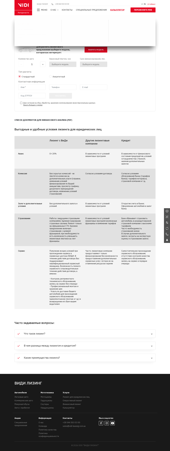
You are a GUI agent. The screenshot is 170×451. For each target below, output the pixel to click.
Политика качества (47, 429)
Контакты (67, 10)
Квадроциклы (47, 407)
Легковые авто (21, 397)
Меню (42, 10)
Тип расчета (24, 71)
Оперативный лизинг (72, 400)
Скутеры (45, 404)
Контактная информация (31, 81)
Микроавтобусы (21, 404)
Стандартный (28, 76)
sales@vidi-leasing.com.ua (74, 426)
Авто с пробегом (22, 407)
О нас (53, 10)
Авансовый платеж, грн (60, 58)
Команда (43, 426)
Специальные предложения (91, 10)
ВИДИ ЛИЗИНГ (22, 21)
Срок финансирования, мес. (92, 58)
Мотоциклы (46, 397)
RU (145, 4)
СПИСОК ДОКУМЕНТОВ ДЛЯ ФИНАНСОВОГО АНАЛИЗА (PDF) (43, 120)
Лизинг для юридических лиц (76, 397)
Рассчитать (60, 96)
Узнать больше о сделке (32, 105)
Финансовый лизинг (72, 404)
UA (142, 4)
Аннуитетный (59, 76)
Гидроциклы (46, 400)
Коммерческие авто (23, 400)
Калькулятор (117, 10)
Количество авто (26, 58)
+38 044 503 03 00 (60, 4)
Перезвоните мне (143, 10)
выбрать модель (96, 50)
